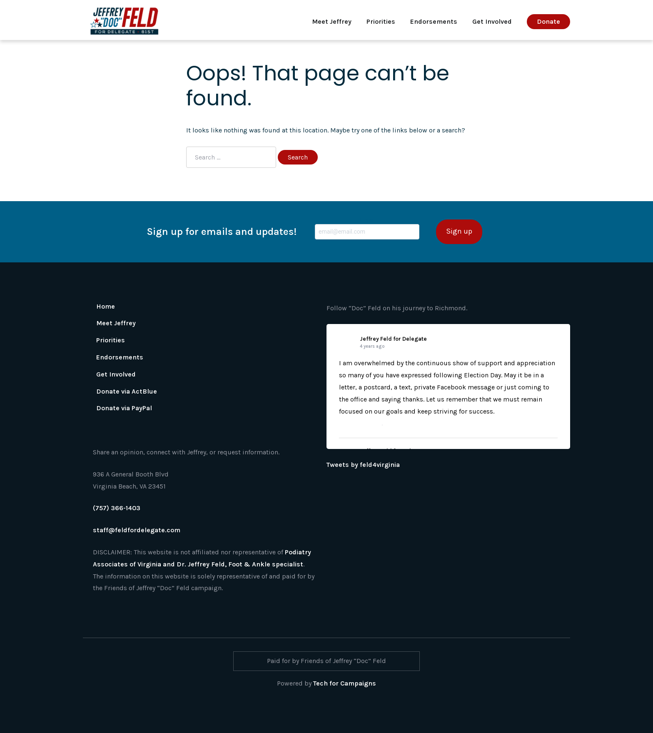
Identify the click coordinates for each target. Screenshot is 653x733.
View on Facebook (359, 425)
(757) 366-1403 (116, 508)
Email (367, 227)
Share (392, 425)
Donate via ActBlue (126, 391)
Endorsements (433, 21)
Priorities (380, 21)
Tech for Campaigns (344, 683)
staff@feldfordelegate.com (136, 530)
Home (105, 306)
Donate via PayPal (124, 408)
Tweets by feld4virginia (363, 465)
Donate (548, 21)
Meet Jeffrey (331, 21)
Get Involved (492, 21)
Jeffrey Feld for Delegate (393, 338)
